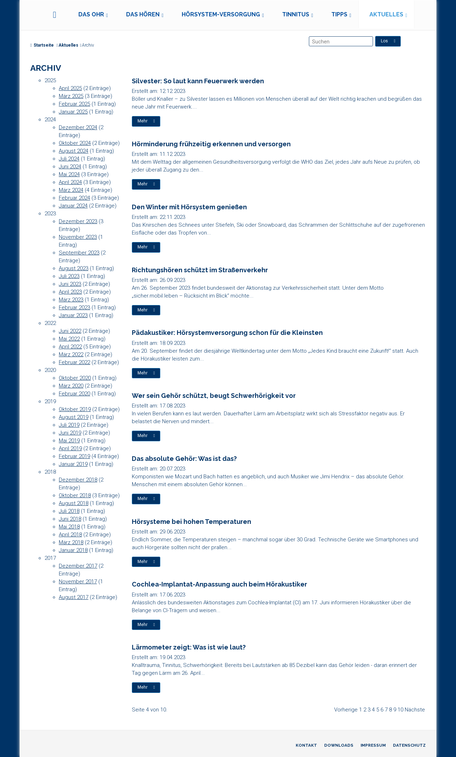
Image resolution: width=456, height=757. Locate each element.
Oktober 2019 (75, 409)
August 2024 (73, 151)
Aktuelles (386, 14)
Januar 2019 (73, 464)
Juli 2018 (69, 511)
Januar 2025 (73, 112)
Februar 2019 (74, 456)
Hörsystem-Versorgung (221, 14)
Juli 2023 (69, 276)
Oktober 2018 (75, 495)
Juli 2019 (69, 425)
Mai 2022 (69, 339)
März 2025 (71, 96)
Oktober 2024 (75, 143)
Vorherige (346, 709)
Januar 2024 (73, 206)
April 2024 (70, 182)
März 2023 (71, 299)
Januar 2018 (73, 550)
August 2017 (73, 597)
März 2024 (71, 190)
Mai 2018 (69, 527)
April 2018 (70, 534)
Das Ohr (91, 14)
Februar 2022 (74, 362)
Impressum (373, 745)
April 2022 (70, 346)
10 (400, 709)
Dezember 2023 (78, 221)
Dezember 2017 (78, 566)
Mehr (146, 121)
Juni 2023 (70, 284)
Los (388, 41)
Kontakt (306, 745)
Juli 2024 (69, 159)
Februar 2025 (74, 104)
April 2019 (70, 448)
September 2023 (79, 252)
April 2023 (70, 292)
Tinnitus (295, 14)
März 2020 (71, 386)
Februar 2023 (74, 307)
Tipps (339, 14)
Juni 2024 (70, 166)
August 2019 (73, 417)
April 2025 (70, 88)
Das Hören (143, 14)
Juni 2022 (70, 331)
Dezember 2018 (78, 480)
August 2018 (73, 503)
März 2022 (71, 354)
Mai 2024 (69, 174)
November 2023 (78, 237)
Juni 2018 (70, 519)
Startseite (42, 45)
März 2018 (71, 542)
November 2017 (78, 581)
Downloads (338, 745)
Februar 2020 (74, 393)
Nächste (415, 709)
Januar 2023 (73, 315)
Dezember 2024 (78, 127)
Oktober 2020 (75, 378)
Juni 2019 (70, 433)
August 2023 (73, 268)
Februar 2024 (74, 198)
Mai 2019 (69, 440)
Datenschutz (409, 745)
